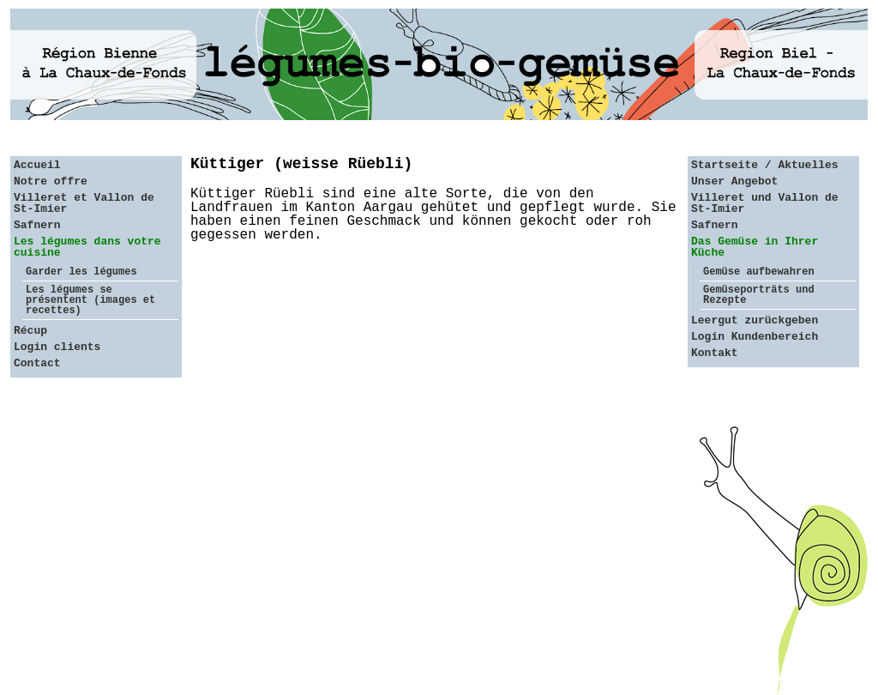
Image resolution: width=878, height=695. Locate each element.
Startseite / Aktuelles (765, 165)
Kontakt (714, 353)
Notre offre (50, 181)
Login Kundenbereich (754, 336)
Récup (30, 330)
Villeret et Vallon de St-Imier (84, 203)
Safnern (37, 225)
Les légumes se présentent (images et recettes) (90, 300)
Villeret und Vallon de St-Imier (765, 203)
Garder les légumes (81, 272)
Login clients (57, 347)
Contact (37, 363)
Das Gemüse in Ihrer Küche (754, 247)
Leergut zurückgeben (754, 320)
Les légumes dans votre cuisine (87, 247)
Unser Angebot (734, 181)
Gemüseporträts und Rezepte (759, 295)
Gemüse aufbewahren (759, 272)
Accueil (37, 165)
